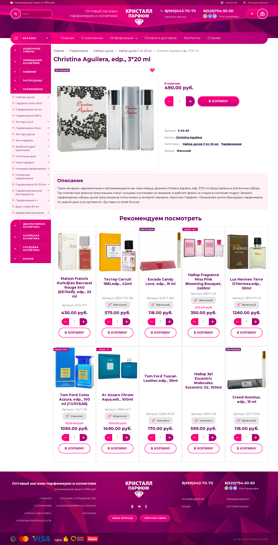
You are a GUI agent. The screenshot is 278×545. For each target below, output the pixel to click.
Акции (186, 506)
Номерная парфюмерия (24, 176)
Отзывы (214, 38)
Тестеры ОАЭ (24, 121)
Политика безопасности (33, 520)
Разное (28, 258)
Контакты (192, 38)
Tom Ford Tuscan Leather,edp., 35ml (160, 378)
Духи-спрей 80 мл (27, 206)
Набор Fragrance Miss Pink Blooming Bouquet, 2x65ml (203, 281)
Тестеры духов (25, 134)
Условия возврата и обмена (76, 505)
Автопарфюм (24, 140)
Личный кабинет (238, 499)
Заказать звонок (175, 16)
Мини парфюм (25, 162)
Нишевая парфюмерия (31, 168)
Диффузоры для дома (30, 212)
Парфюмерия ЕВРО (29, 115)
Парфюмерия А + (27, 200)
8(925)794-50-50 (218, 11)
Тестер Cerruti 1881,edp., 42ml (117, 281)
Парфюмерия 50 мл (29, 109)
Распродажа (32, 80)
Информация (121, 38)
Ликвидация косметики (32, 62)
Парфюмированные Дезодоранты (29, 192)
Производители (193, 499)
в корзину (218, 101)
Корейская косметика (31, 237)
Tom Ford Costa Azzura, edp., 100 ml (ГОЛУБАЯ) (74, 399)
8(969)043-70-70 (180, 11)
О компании (92, 38)
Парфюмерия (33, 89)
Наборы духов (25, 97)
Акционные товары (31, 50)
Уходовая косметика (31, 249)
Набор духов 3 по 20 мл (135, 50)
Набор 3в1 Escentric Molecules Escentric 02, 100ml (204, 381)
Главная (67, 38)
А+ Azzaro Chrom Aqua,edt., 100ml (117, 397)
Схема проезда (122, 518)
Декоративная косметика (34, 225)
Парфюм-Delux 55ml (29, 103)
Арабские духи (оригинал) (25, 148)
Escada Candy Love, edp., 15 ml (160, 281)
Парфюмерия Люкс (28, 128)
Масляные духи (26, 156)
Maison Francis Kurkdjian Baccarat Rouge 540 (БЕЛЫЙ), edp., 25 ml (74, 287)
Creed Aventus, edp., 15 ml (246, 399)
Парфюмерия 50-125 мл (31, 184)
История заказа (238, 506)
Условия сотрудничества (78, 498)
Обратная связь (155, 518)
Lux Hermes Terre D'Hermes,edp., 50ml (246, 283)
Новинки (29, 71)
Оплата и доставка (161, 38)
